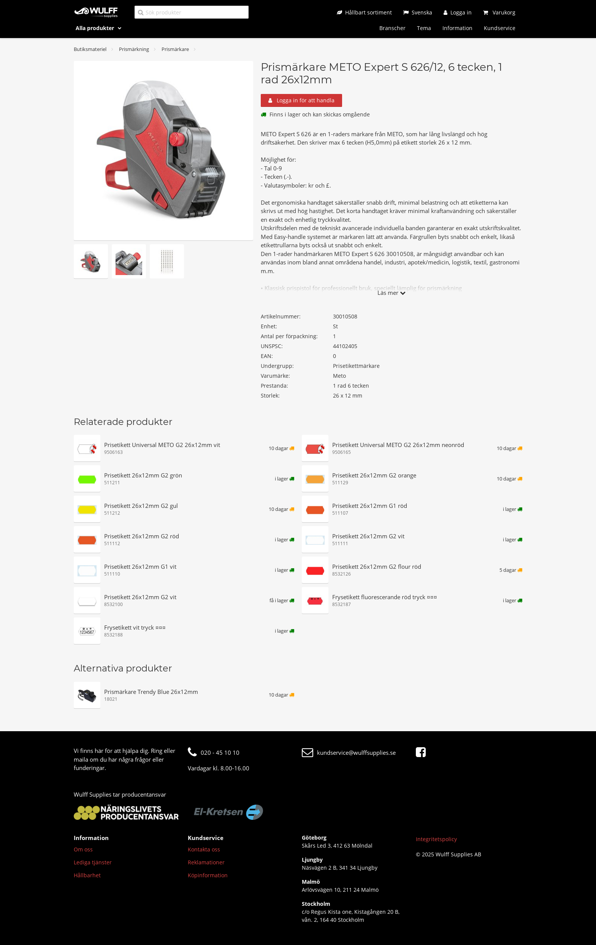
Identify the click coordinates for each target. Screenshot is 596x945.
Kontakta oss (204, 849)
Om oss (83, 849)
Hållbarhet (87, 875)
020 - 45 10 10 (213, 752)
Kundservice (499, 28)
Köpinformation (208, 875)
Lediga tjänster (93, 862)
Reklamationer (206, 862)
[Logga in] (457, 12)
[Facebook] (423, 752)
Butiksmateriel (90, 49)
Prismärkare (175, 49)
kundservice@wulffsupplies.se (349, 752)
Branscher (392, 28)
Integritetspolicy (436, 839)
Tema (424, 28)
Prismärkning (134, 49)
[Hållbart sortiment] (364, 12)
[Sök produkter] (192, 12)
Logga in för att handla (301, 100)
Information (457, 28)
